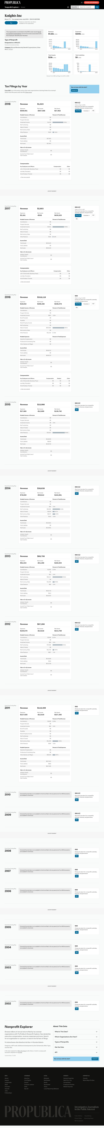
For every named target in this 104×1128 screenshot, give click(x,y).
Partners (7, 1089)
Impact (7, 1083)
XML (94, 111)
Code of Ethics (78, 1118)
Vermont (23, 7)
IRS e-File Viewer (22, 1053)
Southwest (47, 1087)
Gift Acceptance (79, 1123)
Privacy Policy (78, 1120)
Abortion (26, 1081)
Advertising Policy (88, 1120)
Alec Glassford (20, 1044)
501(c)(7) (17, 42)
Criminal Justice (29, 1087)
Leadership (8, 1085)
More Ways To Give (88, 1083)
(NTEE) (10, 49)
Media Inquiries (68, 1089)
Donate (85, 1081)
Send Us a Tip (67, 1083)
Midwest (46, 1081)
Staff (6, 1087)
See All (26, 1091)
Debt (25, 1089)
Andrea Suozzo (11, 1044)
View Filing (78, 111)
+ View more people (25, 177)
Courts (26, 1085)
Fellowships (8, 1095)
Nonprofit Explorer (12, 7)
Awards (7, 1091)
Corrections (67, 1085)
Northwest (47, 1083)
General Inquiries (68, 1081)
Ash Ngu (27, 1044)
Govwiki (20, 1054)
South (45, 1085)
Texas (45, 1089)
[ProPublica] (12, 2)
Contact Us (75, 90)
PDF (94, 215)
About (6, 1081)
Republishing (88, 1118)
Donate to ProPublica (91, 2)
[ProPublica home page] (38, 1114)
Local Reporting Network (51, 1091)
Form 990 (8, 90)
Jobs (6, 1093)
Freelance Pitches (68, 1087)
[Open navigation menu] (81, 2)
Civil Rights (27, 1083)
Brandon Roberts (38, 1044)
